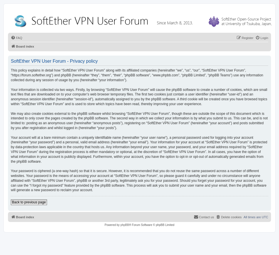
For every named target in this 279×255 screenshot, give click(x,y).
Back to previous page (29, 202)
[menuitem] (16, 37)
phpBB (125, 225)
